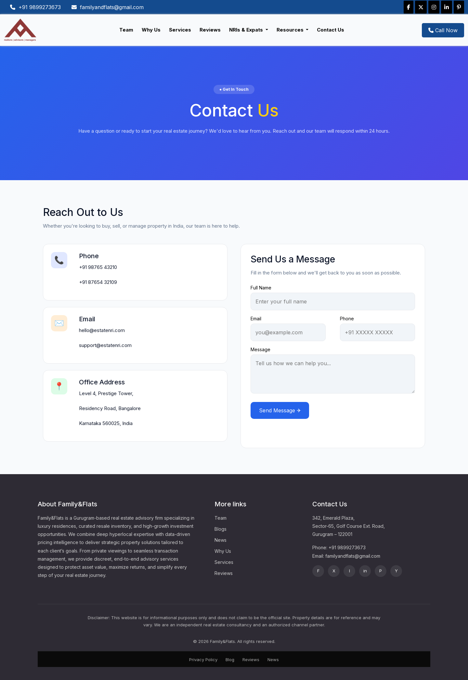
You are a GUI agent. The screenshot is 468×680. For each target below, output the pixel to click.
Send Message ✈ (280, 410)
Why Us (151, 30)
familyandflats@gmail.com (108, 7)
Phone (347, 318)
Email (256, 318)
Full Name (261, 287)
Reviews (210, 30)
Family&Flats (51, 518)
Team (126, 30)
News (220, 540)
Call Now (443, 30)
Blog (230, 659)
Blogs (220, 529)
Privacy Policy (203, 659)
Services (180, 30)
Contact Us (330, 30)
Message (260, 349)
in (365, 570)
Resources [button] (291, 30)
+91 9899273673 (35, 7)
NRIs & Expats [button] (246, 30)
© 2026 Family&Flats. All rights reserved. (234, 641)
